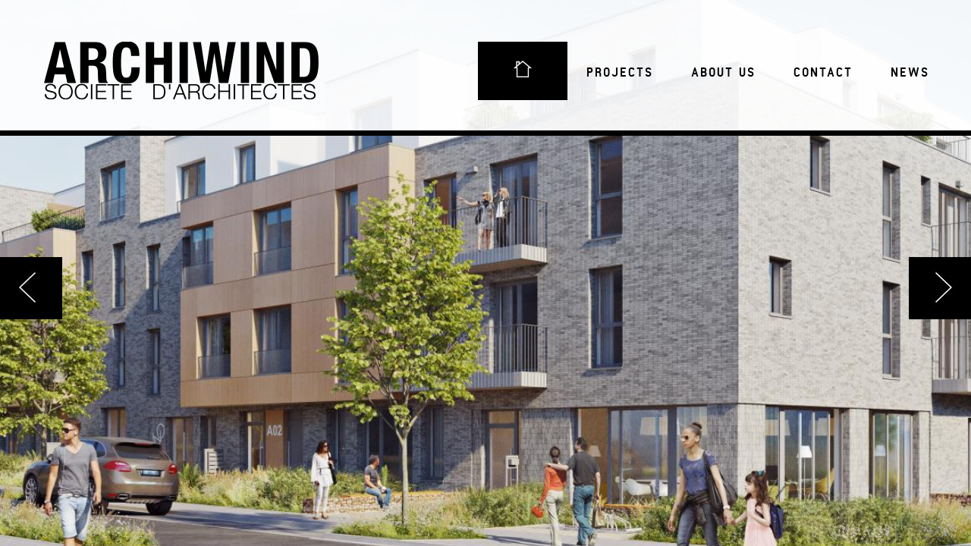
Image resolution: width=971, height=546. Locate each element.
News (910, 73)
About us (723, 73)
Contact (823, 73)
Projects (619, 73)
